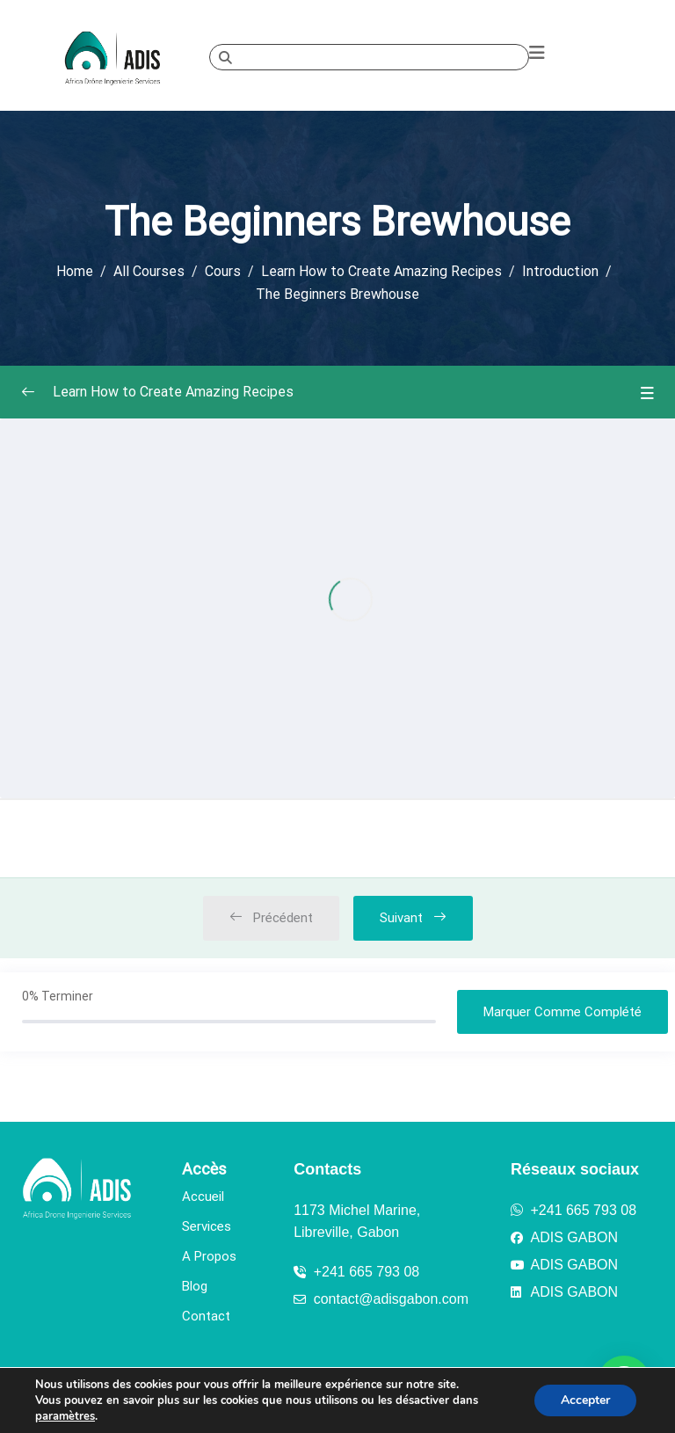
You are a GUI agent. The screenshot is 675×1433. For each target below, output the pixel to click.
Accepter (585, 1400)
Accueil (203, 1196)
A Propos (209, 1256)
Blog (194, 1286)
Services (206, 1226)
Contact (206, 1316)
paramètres (65, 1416)
